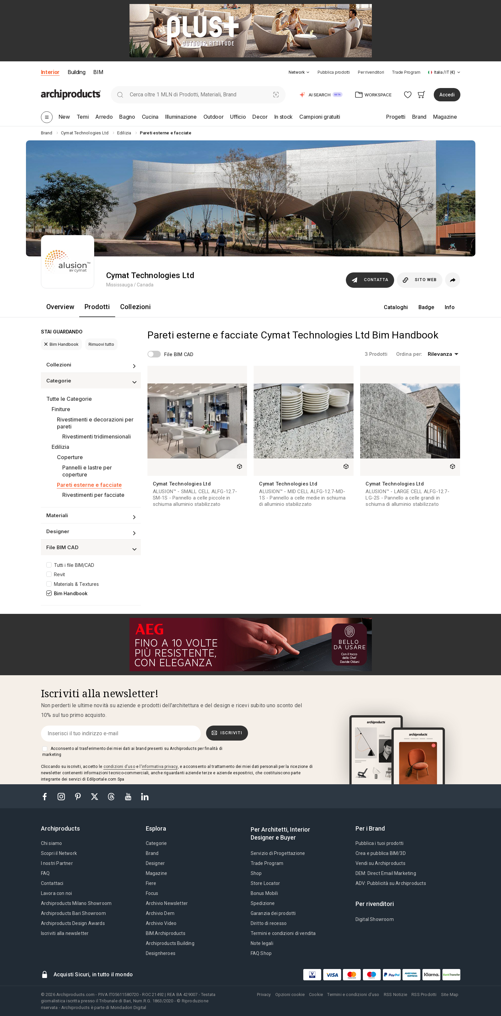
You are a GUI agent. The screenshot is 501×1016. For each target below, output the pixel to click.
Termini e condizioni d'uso (353, 994)
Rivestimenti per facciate (93, 494)
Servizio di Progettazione (278, 853)
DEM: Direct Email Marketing (386, 873)
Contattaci (52, 883)
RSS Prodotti (423, 994)
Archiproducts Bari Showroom (73, 913)
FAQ (45, 873)
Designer (155, 863)
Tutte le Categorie (69, 398)
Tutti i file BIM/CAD (74, 565)
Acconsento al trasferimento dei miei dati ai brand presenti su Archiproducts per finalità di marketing (132, 751)
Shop (256, 873)
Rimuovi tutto (101, 344)
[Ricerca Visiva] (276, 94)
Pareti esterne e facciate (89, 484)
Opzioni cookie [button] (290, 994)
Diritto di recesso (269, 923)
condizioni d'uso (119, 766)
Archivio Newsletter (167, 903)
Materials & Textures (76, 584)
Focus (152, 893)
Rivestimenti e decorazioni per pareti (95, 423)
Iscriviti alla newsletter (65, 933)
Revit (59, 574)
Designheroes (160, 953)
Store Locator (265, 883)
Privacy (264, 994)
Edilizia (60, 446)
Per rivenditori (371, 72)
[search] (120, 94)
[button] (299, 72)
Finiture (61, 409)
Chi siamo (51, 843)
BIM (98, 72)
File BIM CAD (178, 354)
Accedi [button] (447, 94)
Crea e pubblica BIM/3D (381, 853)
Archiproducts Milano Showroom (76, 903)
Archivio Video (161, 923)
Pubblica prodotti (334, 72)
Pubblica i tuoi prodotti (380, 843)
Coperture (70, 457)
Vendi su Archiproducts (380, 863)
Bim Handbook (61, 344)
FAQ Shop (261, 953)
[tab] (308, 72)
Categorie (156, 843)
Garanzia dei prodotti (273, 913)
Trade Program (406, 72)
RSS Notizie (395, 994)
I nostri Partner (57, 863)
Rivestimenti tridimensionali (96, 436)
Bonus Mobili (264, 893)
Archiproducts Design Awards (73, 923)
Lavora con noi (56, 893)
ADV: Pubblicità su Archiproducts (391, 883)
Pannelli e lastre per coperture (87, 471)
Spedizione (263, 903)
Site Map (450, 994)
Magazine (156, 873)
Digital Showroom (375, 919)
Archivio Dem (160, 913)
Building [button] (76, 72)
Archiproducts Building (170, 943)
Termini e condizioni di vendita (283, 933)
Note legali (262, 943)
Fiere (151, 883)
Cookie (316, 994)
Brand (152, 853)
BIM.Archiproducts (165, 933)
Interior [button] (50, 72)
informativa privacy (160, 766)
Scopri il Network (59, 853)
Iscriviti (227, 733)
